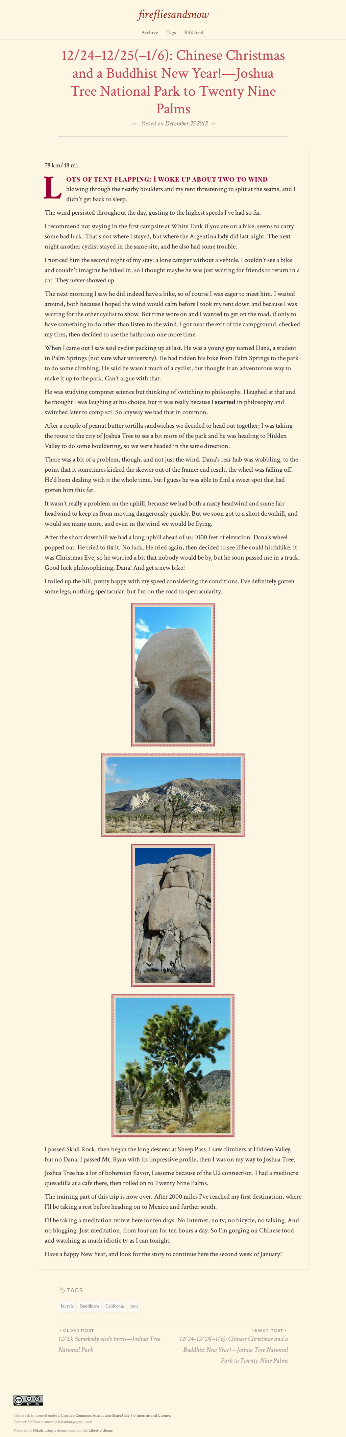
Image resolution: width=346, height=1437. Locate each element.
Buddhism (89, 1306)
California (114, 1306)
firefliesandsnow (173, 14)
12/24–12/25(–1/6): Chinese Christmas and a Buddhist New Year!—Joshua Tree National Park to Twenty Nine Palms (230, 1346)
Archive (149, 32)
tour (134, 1306)
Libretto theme (101, 1430)
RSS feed (193, 32)
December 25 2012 (186, 123)
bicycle (67, 1306)
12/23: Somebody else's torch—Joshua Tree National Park (115, 1340)
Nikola (38, 1430)
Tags (171, 32)
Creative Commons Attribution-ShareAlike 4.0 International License (115, 1415)
